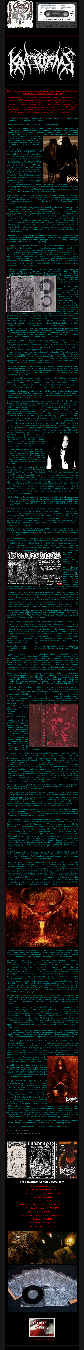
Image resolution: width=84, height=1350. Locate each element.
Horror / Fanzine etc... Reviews (48, 8)
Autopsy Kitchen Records (67, 7)
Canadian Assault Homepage (48, 5)
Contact (63, 5)
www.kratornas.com (22, 1130)
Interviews (43, 6)
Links (62, 8)
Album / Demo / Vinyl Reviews (48, 7)
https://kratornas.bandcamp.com (28, 1133)
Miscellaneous (64, 6)
